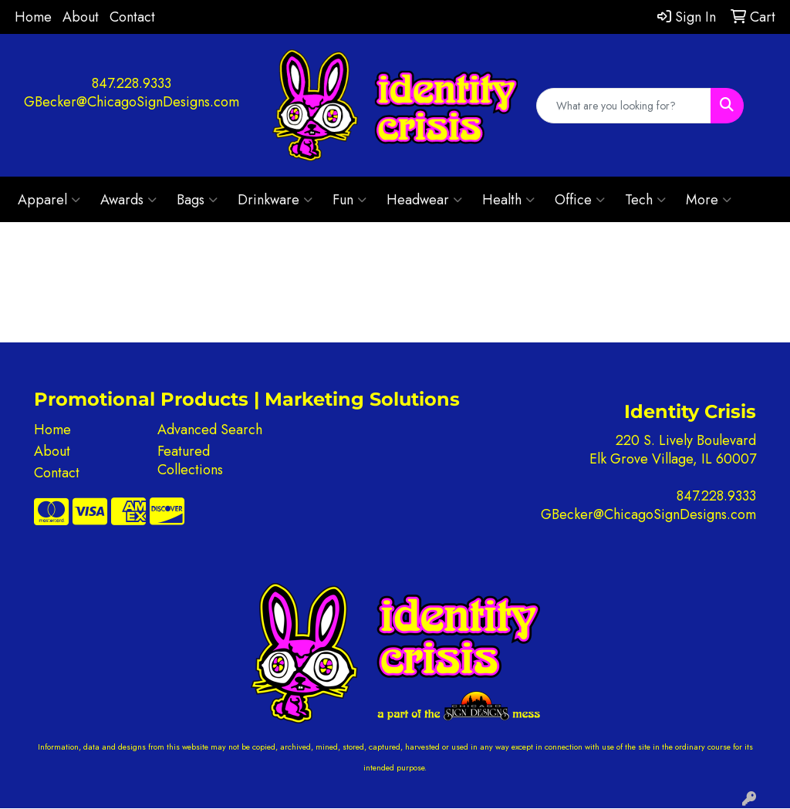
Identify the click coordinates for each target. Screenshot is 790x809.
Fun (349, 200)
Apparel (49, 200)
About (80, 17)
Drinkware (275, 200)
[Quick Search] (624, 105)
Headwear (424, 200)
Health (508, 200)
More (708, 200)
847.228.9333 (131, 83)
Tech (645, 200)
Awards (128, 200)
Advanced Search (209, 430)
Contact (132, 17)
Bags (197, 200)
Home (33, 17)
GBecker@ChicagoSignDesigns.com (131, 102)
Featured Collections (190, 460)
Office (580, 200)
